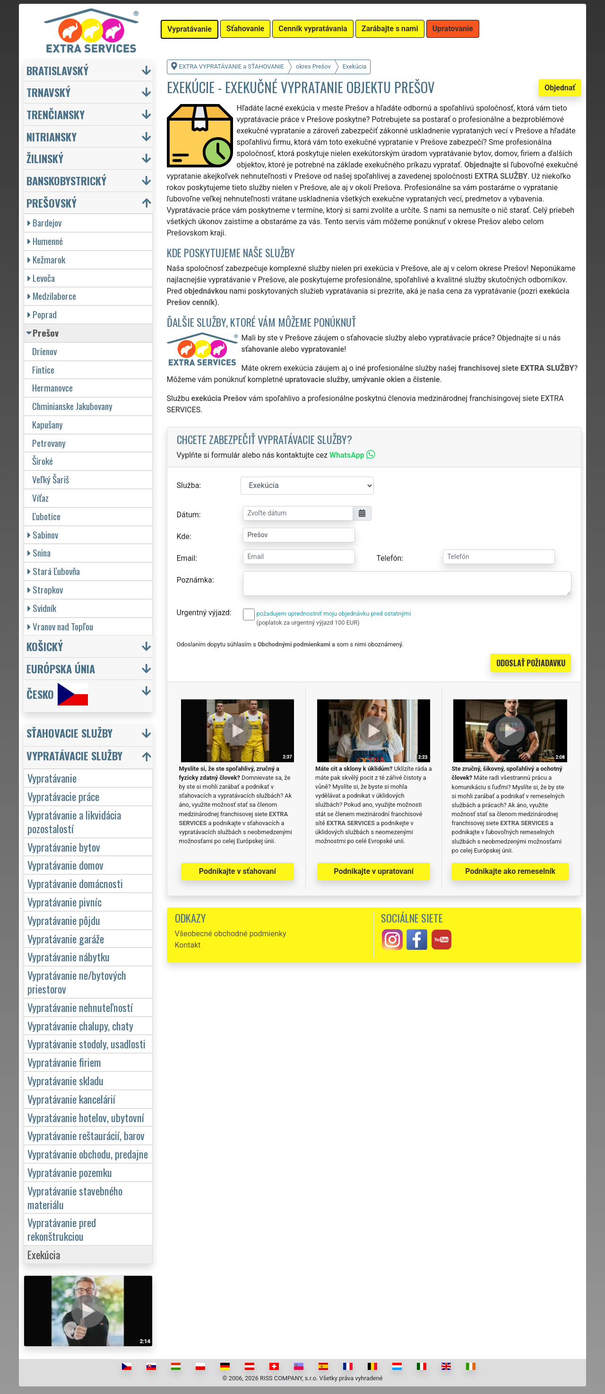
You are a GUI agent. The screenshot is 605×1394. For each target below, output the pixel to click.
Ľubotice (46, 516)
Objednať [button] (559, 87)
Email (186, 558)
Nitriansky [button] (51, 136)
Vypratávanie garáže (65, 938)
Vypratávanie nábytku (68, 956)
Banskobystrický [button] (66, 180)
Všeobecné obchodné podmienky (230, 933)
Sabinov (42, 534)
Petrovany (49, 443)
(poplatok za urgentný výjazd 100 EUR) (308, 622)
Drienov (44, 351)
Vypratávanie (52, 777)
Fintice (43, 369)
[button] (89, 735)
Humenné (45, 241)
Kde (183, 536)
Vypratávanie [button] (189, 29)
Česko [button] (57, 694)
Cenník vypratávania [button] (312, 28)
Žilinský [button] (44, 158)
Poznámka (194, 579)
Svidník (41, 608)
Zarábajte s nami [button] (390, 28)
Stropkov (45, 589)
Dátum (188, 514)
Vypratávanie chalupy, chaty (80, 1025)
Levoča (41, 278)
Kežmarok (46, 259)
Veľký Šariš (50, 479)
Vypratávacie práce (63, 796)
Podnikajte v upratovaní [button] (374, 871)
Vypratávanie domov (65, 864)
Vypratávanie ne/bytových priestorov (76, 981)
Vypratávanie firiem (64, 1062)
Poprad (42, 314)
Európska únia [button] (60, 668)
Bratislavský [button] (57, 70)
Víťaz (40, 498)
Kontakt (188, 945)
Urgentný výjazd (203, 612)
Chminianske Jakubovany (72, 406)
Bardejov (44, 222)
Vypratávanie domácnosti (75, 883)
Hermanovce (52, 387)
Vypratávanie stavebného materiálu (74, 1197)
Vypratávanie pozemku (69, 1172)
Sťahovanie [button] (245, 28)
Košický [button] (44, 646)
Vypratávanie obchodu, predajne (87, 1153)
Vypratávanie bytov (63, 846)
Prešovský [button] (51, 202)
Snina (39, 552)
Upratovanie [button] (452, 28)
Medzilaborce (51, 296)
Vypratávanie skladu (65, 1080)
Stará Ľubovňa (53, 571)
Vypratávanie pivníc (64, 901)
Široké (42, 461)
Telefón (388, 558)
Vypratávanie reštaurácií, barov (86, 1135)
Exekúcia (43, 1254)
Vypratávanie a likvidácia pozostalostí (74, 821)
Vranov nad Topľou (60, 626)
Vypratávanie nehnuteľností (80, 1007)
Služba (188, 485)
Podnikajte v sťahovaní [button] (237, 871)
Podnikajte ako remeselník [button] (510, 871)
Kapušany (47, 424)
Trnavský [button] (48, 92)
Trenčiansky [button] (55, 114)
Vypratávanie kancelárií (71, 1098)
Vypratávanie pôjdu (63, 920)
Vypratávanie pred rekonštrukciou (61, 1229)
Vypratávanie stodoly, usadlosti (86, 1043)
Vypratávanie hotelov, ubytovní (85, 1117)
